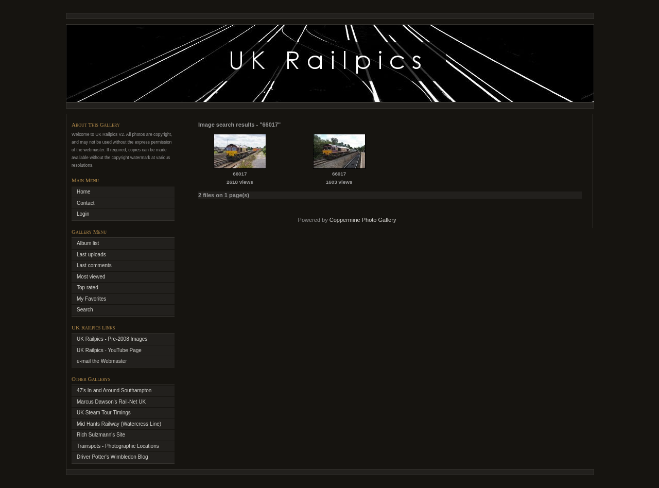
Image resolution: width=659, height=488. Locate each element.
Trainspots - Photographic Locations (118, 446)
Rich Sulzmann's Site (101, 435)
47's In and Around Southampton (114, 390)
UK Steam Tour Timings (104, 412)
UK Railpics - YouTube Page (109, 350)
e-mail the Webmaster (102, 361)
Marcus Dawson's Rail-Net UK (111, 402)
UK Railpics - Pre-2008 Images (112, 339)
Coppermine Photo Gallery (363, 220)
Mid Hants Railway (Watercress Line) (119, 424)
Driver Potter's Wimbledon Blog (112, 457)
